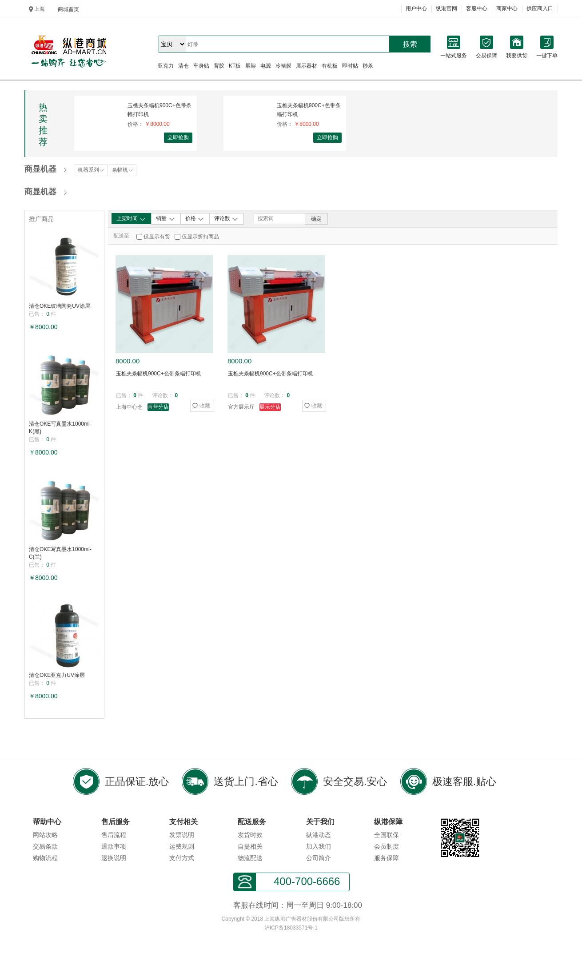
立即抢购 (178, 137)
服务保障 (386, 857)
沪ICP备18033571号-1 (291, 928)
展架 (250, 66)
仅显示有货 (157, 236)
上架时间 (131, 219)
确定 (316, 219)
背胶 (219, 66)
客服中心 (476, 8)
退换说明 (113, 857)
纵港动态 (318, 834)
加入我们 (318, 846)
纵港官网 (446, 8)
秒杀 (368, 66)
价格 (194, 219)
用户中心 (416, 8)
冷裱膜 (283, 66)
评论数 (226, 219)
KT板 (235, 66)
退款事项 (113, 846)
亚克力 (166, 66)
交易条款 (45, 846)
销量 (165, 219)
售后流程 (113, 834)
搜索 (410, 44)
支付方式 (181, 857)
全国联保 (386, 834)
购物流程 (45, 857)
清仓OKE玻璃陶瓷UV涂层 (59, 306)
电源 (265, 66)
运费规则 (181, 846)
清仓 (183, 66)
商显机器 (40, 169)
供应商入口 (539, 8)
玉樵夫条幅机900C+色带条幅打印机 (159, 109)
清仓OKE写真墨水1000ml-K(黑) (60, 428)
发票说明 (181, 834)
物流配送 (250, 857)
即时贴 (350, 66)
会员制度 (386, 846)
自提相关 (250, 846)
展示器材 (306, 66)
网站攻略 (45, 834)
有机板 (330, 66)
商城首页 (68, 9)
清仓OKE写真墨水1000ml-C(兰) (60, 553)
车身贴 (201, 66)
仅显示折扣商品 (200, 236)
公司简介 (318, 857)
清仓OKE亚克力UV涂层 (57, 675)
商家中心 (507, 8)
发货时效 (250, 834)
